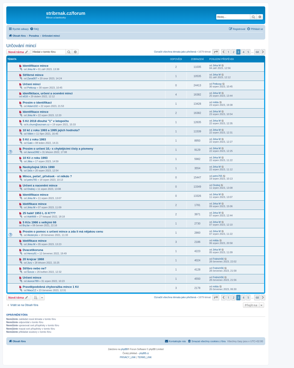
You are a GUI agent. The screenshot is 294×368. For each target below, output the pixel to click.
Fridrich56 (218, 258)
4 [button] (243, 52)
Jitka (29, 161)
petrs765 (32, 179)
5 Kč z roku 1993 (34, 139)
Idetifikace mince (35, 204)
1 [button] (228, 52)
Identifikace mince (35, 65)
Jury (29, 262)
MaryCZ (31, 290)
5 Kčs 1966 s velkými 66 (39, 222)
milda (215, 102)
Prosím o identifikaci (37, 102)
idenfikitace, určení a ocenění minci (48, 93)
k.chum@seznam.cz (38, 124)
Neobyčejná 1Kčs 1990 (39, 167)
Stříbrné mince (33, 75)
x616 (25, 96)
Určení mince (32, 277)
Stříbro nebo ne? (35, 268)
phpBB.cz (144, 353)
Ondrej (31, 189)
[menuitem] (34, 29)
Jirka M (31, 69)
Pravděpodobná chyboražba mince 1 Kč (51, 286)
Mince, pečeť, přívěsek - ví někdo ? (47, 176)
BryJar (26, 225)
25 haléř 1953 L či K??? (39, 213)
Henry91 (32, 253)
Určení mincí (31, 84)
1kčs (29, 170)
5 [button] (248, 52)
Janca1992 (33, 152)
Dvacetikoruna (33, 250)
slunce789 (32, 281)
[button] (215, 52)
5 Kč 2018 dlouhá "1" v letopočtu (46, 121)
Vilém (30, 133)
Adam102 (32, 106)
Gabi (29, 143)
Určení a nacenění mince (40, 185)
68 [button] (257, 52)
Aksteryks (32, 235)
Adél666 (31, 216)
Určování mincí (21, 45)
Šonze (30, 271)
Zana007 (32, 78)
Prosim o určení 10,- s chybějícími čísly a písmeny (58, 148)
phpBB (124, 349)
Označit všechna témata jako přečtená (175, 51)
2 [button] (233, 52)
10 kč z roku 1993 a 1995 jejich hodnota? (51, 130)
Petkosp (31, 87)
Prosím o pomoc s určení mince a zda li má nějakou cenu (63, 231)
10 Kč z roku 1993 (35, 158)
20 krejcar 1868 (33, 259)
